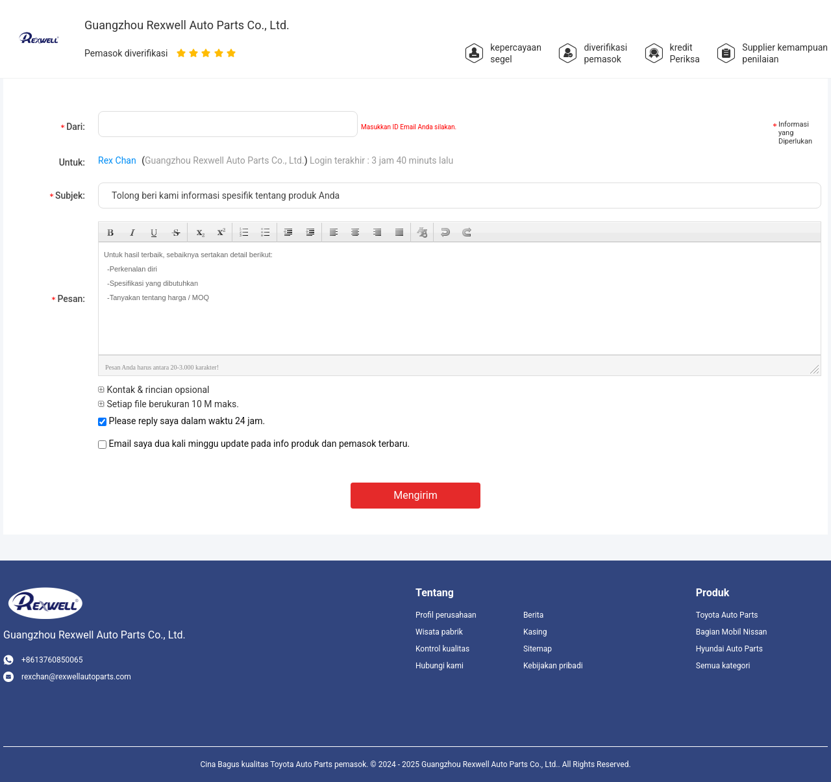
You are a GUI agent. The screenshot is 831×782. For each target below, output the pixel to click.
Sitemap (537, 648)
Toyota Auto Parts (727, 615)
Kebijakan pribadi (553, 665)
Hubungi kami (440, 665)
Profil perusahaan (446, 615)
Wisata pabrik (439, 632)
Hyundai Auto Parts (729, 648)
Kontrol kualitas (442, 648)
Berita (533, 615)
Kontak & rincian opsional (153, 390)
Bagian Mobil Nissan (731, 632)
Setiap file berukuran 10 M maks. (168, 404)
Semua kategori (723, 665)
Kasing (535, 632)
